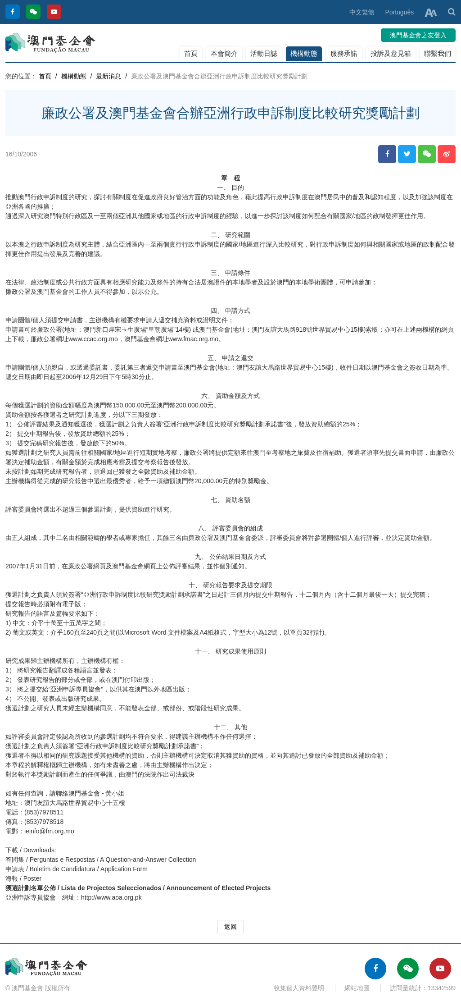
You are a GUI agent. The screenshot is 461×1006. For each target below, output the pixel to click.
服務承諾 (343, 53)
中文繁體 (362, 12)
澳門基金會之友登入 (418, 35)
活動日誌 (263, 53)
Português (399, 12)
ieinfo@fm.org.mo (49, 831)
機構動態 (303, 53)
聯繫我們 (437, 53)
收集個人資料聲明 (299, 988)
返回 (230, 926)
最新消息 (108, 76)
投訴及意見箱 (391, 53)
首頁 (191, 53)
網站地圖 (357, 988)
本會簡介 (224, 53)
